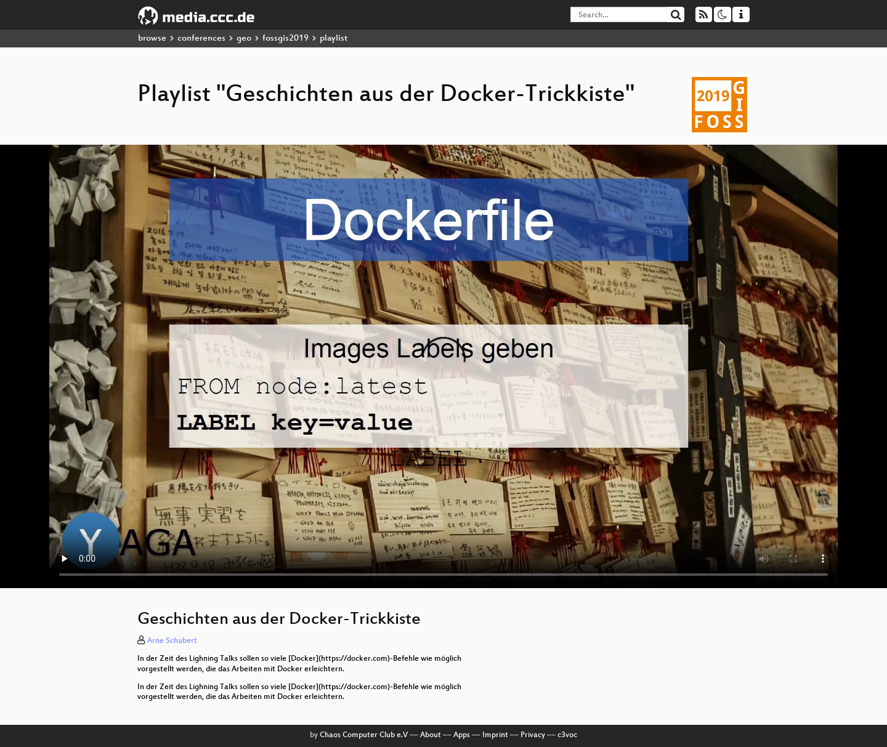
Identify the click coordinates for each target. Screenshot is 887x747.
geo (244, 38)
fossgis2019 (285, 38)
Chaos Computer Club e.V (364, 735)
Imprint (495, 735)
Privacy (532, 735)
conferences (201, 38)
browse (152, 38)
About (430, 735)
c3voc (567, 735)
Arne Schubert (172, 641)
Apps (461, 735)
